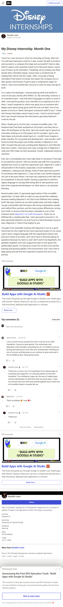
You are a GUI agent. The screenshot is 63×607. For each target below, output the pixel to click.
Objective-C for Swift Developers (29, 214)
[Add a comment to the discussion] (33, 328)
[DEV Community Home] (9, 3)
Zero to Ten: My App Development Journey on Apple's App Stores (31, 554)
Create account (54, 3)
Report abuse (38, 427)
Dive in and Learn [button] (31, 596)
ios (4, 53)
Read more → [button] (9, 310)
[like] (8, 360)
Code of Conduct (25, 427)
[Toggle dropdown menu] (59, 261)
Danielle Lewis (12, 35)
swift (9, 53)
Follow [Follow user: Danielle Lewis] (31, 502)
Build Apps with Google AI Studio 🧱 (26, 294)
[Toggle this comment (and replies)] (2, 342)
